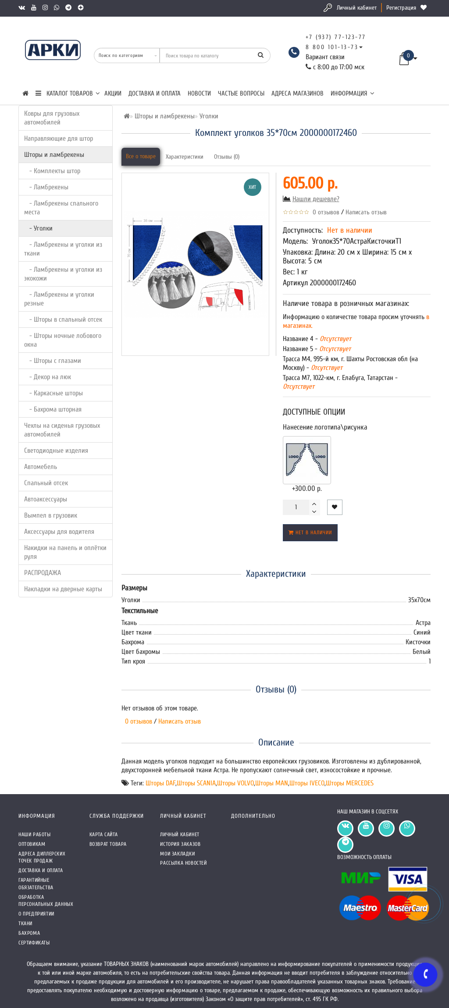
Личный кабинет (357, 7)
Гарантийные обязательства (35, 884)
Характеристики (184, 156)
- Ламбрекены (46, 187)
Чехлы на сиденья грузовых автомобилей (62, 430)
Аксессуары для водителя (59, 532)
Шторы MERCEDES (350, 783)
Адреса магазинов (297, 93)
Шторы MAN (271, 783)
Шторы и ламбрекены (54, 155)
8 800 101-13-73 (332, 47)
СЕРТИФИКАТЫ (34, 943)
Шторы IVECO (306, 783)
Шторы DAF (160, 783)
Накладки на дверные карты (63, 589)
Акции (112, 93)
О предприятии (36, 914)
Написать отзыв (366, 212)
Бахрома (29, 933)
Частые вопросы (241, 93)
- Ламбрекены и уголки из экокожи (63, 274)
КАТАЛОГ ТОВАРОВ (68, 93)
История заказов (180, 844)
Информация (352, 93)
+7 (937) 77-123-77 (336, 37)
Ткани (25, 923)
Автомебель (40, 467)
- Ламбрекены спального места (61, 207)
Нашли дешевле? (315, 199)
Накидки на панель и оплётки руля (65, 552)
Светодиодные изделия (56, 450)
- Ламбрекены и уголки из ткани (63, 249)
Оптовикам (31, 844)
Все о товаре (141, 156)
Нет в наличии (310, 532)
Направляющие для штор (58, 138)
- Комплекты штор (52, 171)
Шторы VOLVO (235, 783)
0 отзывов (324, 212)
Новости (199, 93)
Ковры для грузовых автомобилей (51, 118)
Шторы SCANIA (196, 783)
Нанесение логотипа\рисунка (325, 427)
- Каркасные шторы (53, 393)
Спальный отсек (46, 483)
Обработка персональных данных (45, 901)
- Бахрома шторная (53, 409)
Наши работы (34, 834)
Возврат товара (108, 844)
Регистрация (401, 7)
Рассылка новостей (183, 863)
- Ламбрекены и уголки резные (59, 299)
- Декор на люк (47, 377)
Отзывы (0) (226, 156)
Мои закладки (177, 854)
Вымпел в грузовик (50, 515)
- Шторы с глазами (52, 361)
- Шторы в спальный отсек (63, 319)
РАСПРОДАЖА (42, 573)
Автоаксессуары (45, 499)
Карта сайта (103, 834)
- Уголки (38, 228)
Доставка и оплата (154, 93)
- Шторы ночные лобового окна (62, 340)
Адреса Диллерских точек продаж (41, 857)
